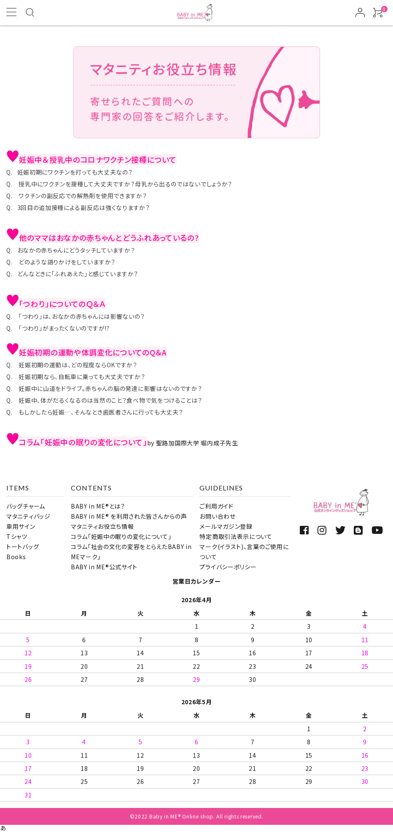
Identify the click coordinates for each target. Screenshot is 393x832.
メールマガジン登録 (225, 526)
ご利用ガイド (216, 506)
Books (16, 556)
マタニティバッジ (28, 516)
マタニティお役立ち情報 (102, 526)
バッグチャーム (25, 506)
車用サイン (20, 526)
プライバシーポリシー (227, 567)
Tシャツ (16, 536)
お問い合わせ (217, 516)
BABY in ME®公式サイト (104, 567)
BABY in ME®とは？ (98, 506)
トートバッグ (22, 546)
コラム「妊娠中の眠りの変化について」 (121, 536)
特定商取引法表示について (235, 536)
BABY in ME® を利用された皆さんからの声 (129, 516)
